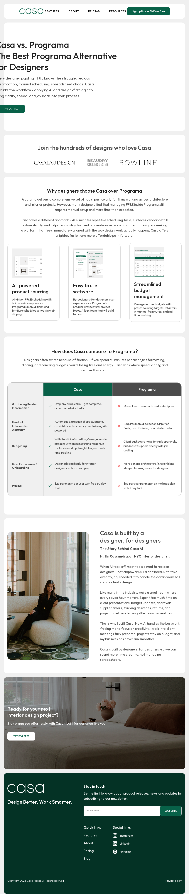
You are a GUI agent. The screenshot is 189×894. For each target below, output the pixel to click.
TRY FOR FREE (21, 736)
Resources (117, 11)
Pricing (94, 11)
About (73, 11)
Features (52, 11)
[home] (31, 11)
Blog (87, 859)
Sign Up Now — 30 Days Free (148, 11)
